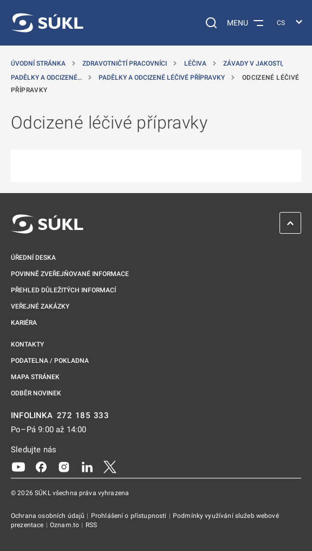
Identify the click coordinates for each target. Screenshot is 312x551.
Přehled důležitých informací (63, 290)
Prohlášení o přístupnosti (129, 516)
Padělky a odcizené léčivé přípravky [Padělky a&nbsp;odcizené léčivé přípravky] (162, 77)
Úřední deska (33, 257)
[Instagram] (64, 466)
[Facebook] (41, 466)
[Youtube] (18, 466)
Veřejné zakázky (40, 306)
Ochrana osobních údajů (48, 516)
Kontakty (27, 344)
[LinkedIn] (87, 466)
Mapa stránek (35, 377)
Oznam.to (65, 525)
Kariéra (24, 322)
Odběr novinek (36, 393)
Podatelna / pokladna (50, 360)
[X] (110, 466)
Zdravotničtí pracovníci (125, 63)
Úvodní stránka (39, 63)
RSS (91, 525)
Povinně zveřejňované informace (70, 274)
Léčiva (196, 63)
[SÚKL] (47, 23)
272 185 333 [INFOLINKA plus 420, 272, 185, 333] (83, 416)
